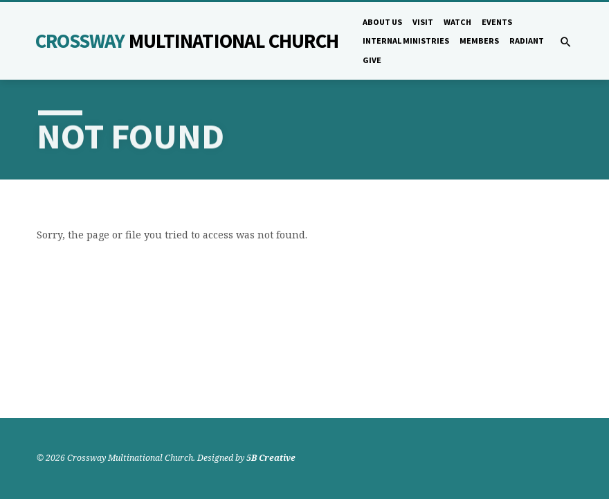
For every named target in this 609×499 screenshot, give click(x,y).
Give (372, 60)
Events (497, 22)
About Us (382, 22)
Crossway (186, 40)
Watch (457, 22)
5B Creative (271, 458)
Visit (422, 22)
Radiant (526, 40)
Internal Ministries (406, 40)
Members (479, 40)
